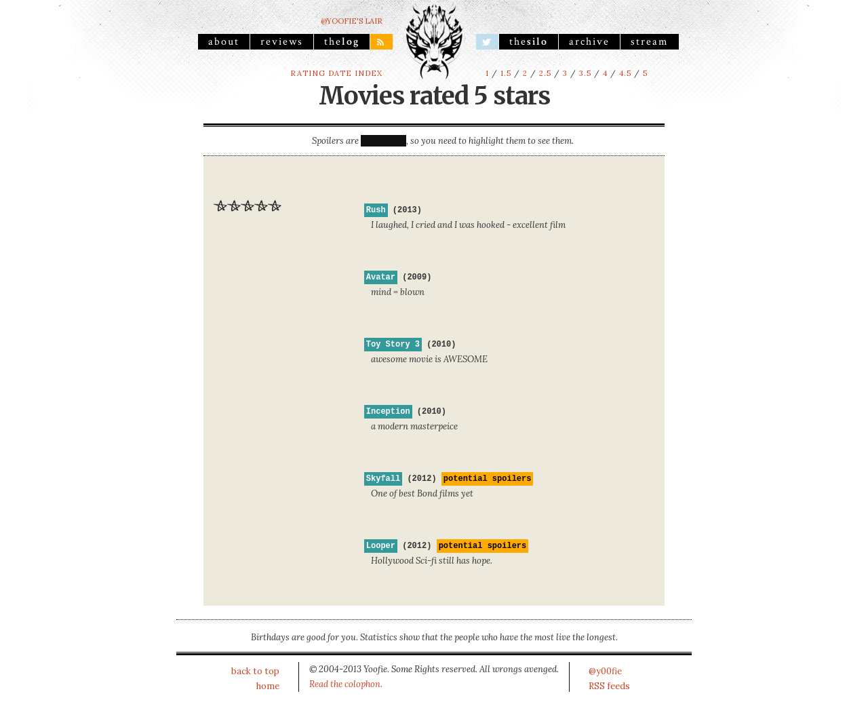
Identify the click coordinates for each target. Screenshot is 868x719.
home (267, 686)
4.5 (625, 73)
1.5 (505, 73)
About (223, 41)
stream (650, 41)
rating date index (336, 73)
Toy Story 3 (393, 344)
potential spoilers (487, 479)
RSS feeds (609, 686)
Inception (388, 411)
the (341, 41)
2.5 (545, 73)
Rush (376, 210)
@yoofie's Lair (351, 21)
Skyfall (383, 479)
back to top (255, 671)
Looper (380, 546)
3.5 (585, 73)
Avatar (380, 277)
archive (589, 41)
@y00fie (605, 671)
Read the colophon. (345, 684)
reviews (281, 41)
